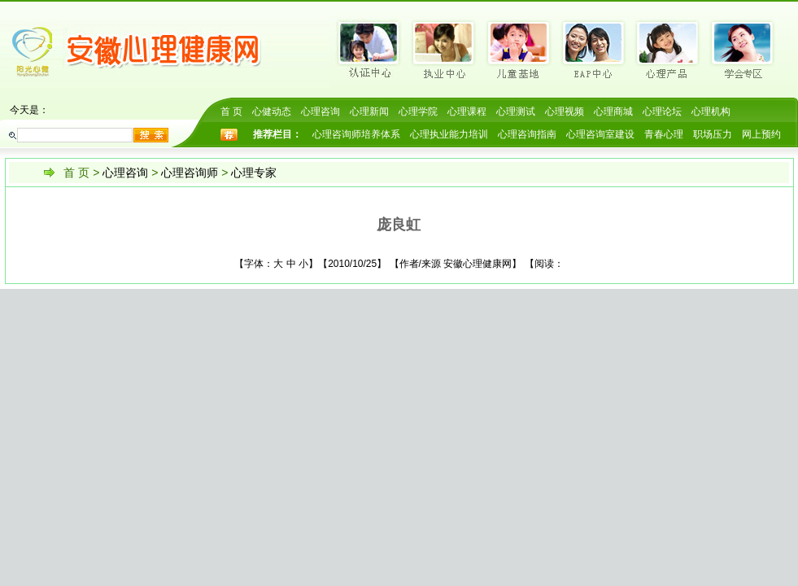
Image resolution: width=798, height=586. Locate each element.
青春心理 (663, 134)
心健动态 (271, 111)
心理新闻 (369, 111)
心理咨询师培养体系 (356, 134)
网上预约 (761, 134)
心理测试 (515, 111)
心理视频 (564, 111)
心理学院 (418, 111)
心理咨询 (320, 111)
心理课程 (466, 111)
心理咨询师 (189, 172)
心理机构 (710, 111)
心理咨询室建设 (600, 134)
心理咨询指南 (527, 134)
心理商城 (613, 111)
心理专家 (254, 172)
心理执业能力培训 (449, 134)
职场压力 (712, 134)
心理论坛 (662, 111)
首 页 (231, 111)
